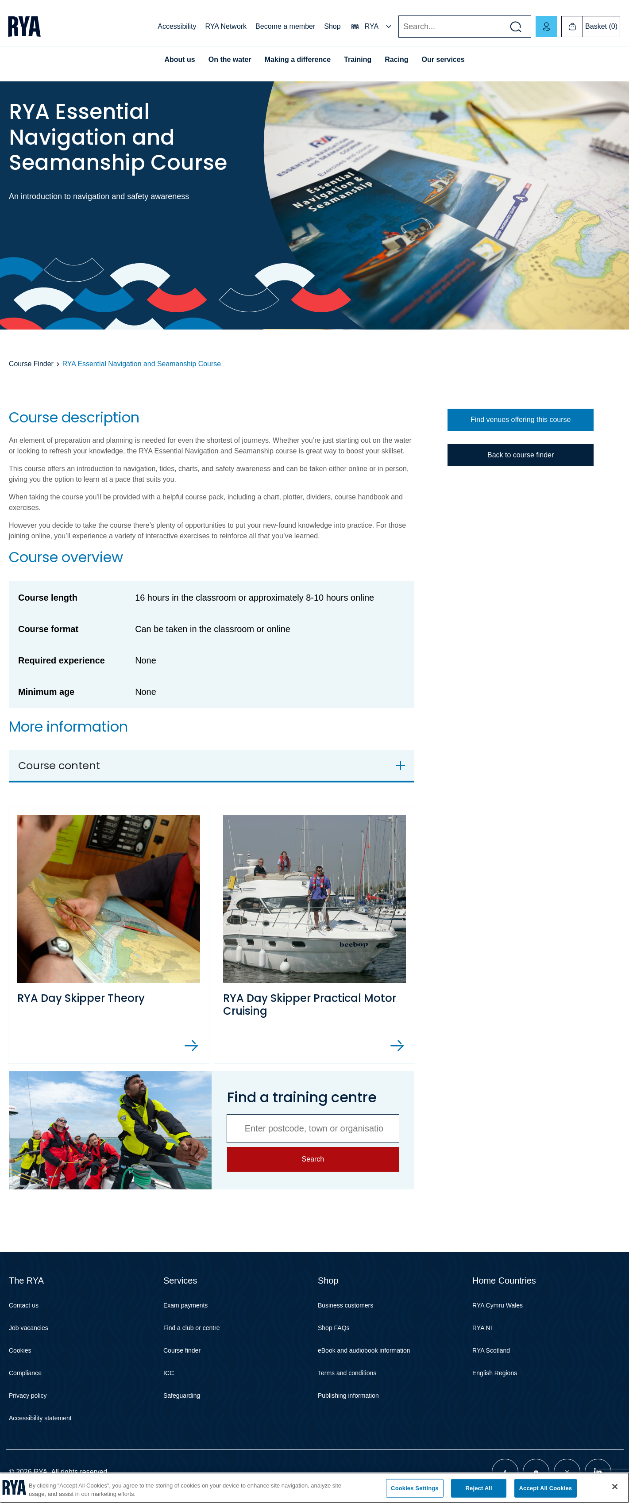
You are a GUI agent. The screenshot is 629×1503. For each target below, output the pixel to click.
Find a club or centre (191, 1327)
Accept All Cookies (545, 1488)
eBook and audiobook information (364, 1350)
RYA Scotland (491, 1350)
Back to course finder (520, 455)
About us (179, 59)
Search (312, 1159)
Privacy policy (28, 1395)
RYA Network (226, 26)
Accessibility (177, 26)
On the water (229, 59)
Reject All (479, 1488)
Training (357, 59)
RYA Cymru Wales (497, 1305)
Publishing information (348, 1395)
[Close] (615, 1486)
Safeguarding (181, 1395)
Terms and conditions (347, 1372)
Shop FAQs (334, 1327)
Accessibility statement (40, 1418)
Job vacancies (28, 1327)
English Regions (494, 1372)
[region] (314, 1487)
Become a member (285, 26)
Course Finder (31, 364)
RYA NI (482, 1327)
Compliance (25, 1372)
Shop (332, 26)
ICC (168, 1372)
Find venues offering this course (521, 419)
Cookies (20, 1350)
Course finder (182, 1350)
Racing (396, 59)
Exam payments (185, 1305)
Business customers (345, 1305)
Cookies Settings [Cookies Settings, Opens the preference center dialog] (415, 1488)
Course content (59, 765)
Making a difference (298, 59)
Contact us (24, 1305)
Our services (443, 59)
